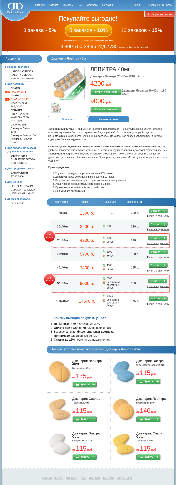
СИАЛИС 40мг (19, 102)
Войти (136, 5)
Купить (84, 385)
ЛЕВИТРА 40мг (19, 113)
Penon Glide (17, 203)
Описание (68, 119)
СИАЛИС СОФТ (20, 99)
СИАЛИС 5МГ (19, 124)
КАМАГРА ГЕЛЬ (20, 117)
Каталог (53, 5)
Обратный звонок (160, 14)
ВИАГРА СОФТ (19, 91)
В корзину (158, 211)
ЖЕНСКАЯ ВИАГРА (22, 186)
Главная (40, 5)
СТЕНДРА (16, 121)
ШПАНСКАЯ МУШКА (23, 193)
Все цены (67, 5)
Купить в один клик (106, 92)
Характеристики (108, 119)
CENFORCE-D (19, 163)
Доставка (92, 5)
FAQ (80, 5)
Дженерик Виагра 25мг (24, 135)
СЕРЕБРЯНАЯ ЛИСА (23, 189)
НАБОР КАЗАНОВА (22, 71)
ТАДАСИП (17, 106)
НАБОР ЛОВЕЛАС (21, 74)
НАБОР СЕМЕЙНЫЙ (23, 78)
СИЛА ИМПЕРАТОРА (23, 159)
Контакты (107, 5)
